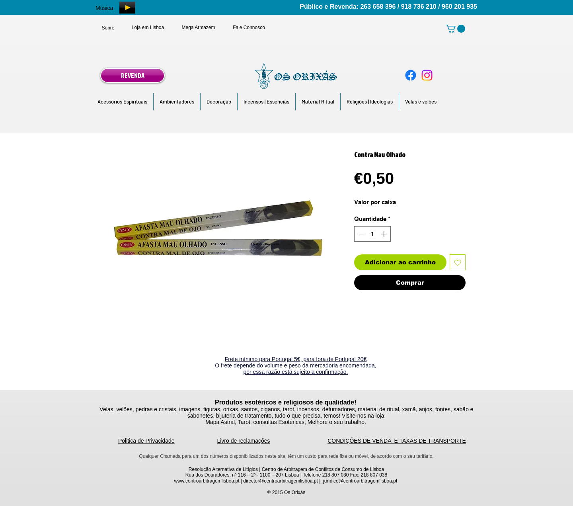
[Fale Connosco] (249, 27)
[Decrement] (360, 234)
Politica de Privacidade (146, 441)
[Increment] (384, 234)
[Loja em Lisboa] (148, 27)
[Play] (127, 8)
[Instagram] (427, 75)
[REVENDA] (132, 75)
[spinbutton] (372, 234)
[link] (455, 29)
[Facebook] (410, 75)
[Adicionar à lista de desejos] (458, 262)
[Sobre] (108, 28)
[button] (122, 101)
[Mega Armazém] (198, 27)
